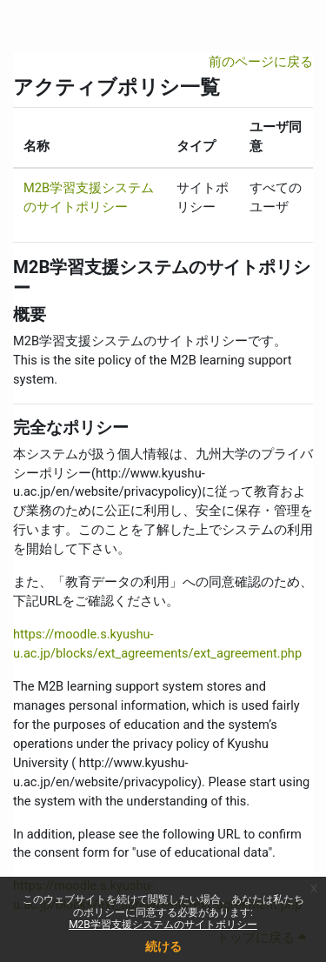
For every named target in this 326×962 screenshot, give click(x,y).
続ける (163, 946)
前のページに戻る (261, 62)
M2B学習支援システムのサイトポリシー (163, 925)
